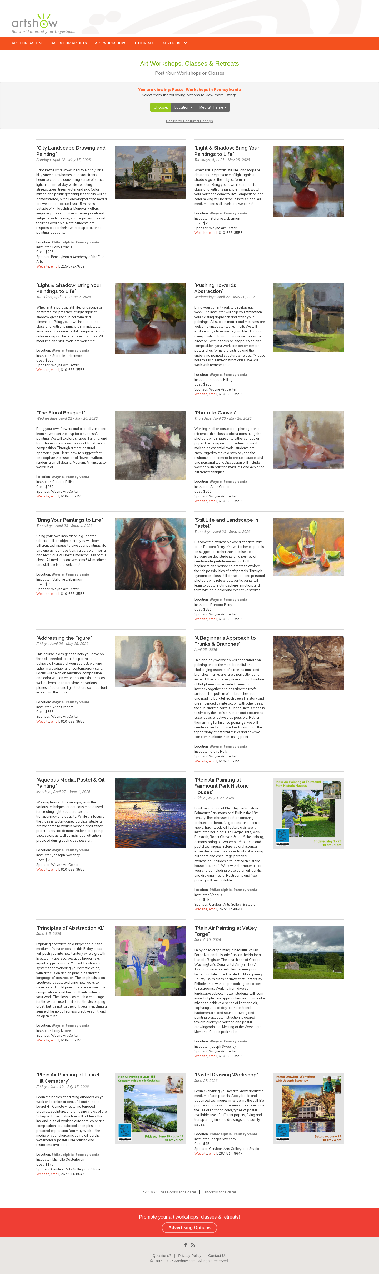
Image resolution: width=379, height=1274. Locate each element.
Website (42, 266)
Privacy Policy (189, 1256)
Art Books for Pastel (178, 1192)
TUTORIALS (144, 43)
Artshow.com (185, 1261)
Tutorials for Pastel (219, 1192)
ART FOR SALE (27, 43)
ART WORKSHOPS (111, 43)
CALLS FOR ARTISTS (69, 43)
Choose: (161, 107)
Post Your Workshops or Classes (189, 73)
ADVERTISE (175, 43)
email (55, 266)
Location (183, 107)
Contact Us (217, 1256)
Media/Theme (212, 107)
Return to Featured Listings (189, 121)
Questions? (161, 1256)
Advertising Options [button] (189, 1227)
